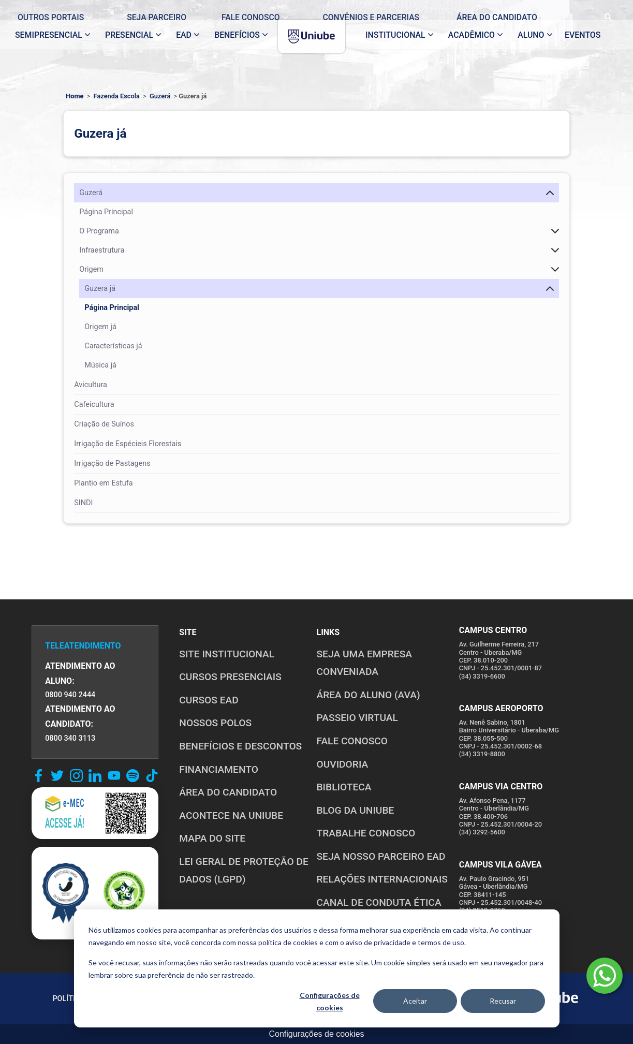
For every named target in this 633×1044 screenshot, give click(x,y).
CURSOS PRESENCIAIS (230, 677)
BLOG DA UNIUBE (355, 810)
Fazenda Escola (117, 96)
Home (74, 96)
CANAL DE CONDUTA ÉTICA (378, 902)
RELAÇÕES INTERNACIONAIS (382, 879)
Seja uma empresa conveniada (364, 663)
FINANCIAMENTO (218, 769)
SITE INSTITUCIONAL (226, 654)
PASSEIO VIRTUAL (357, 718)
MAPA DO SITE (212, 838)
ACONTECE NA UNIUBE (231, 815)
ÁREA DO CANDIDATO (228, 792)
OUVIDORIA (342, 764)
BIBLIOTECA (343, 787)
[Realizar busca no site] (599, 10)
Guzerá (160, 96)
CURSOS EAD (208, 700)
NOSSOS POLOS (215, 723)
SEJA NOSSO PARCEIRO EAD (380, 856)
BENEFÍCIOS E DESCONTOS (240, 746)
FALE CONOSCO (352, 741)
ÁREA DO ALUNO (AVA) (368, 695)
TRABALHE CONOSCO (365, 833)
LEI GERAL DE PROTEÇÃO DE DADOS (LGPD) (243, 871)
